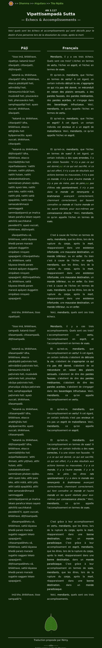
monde (54, 170)
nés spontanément (58, 179)
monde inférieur (56, 239)
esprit (63, 65)
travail (26, 640)
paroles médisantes (76, 96)
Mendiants (56, 57)
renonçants (69, 183)
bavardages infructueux (60, 104)
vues (49, 69)
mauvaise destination (78, 235)
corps (68, 226)
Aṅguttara (40, 3)
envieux (51, 127)
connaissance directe (58, 474)
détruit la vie (64, 83)
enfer (76, 239)
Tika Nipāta (57, 3)
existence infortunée (60, 256)
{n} (56, 158)
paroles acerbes (56, 100)
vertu (92, 61)
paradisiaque (87, 513)
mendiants (71, 75)
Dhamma (24, 3)
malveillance (88, 127)
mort (92, 226)
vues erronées (74, 149)
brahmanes (89, 183)
